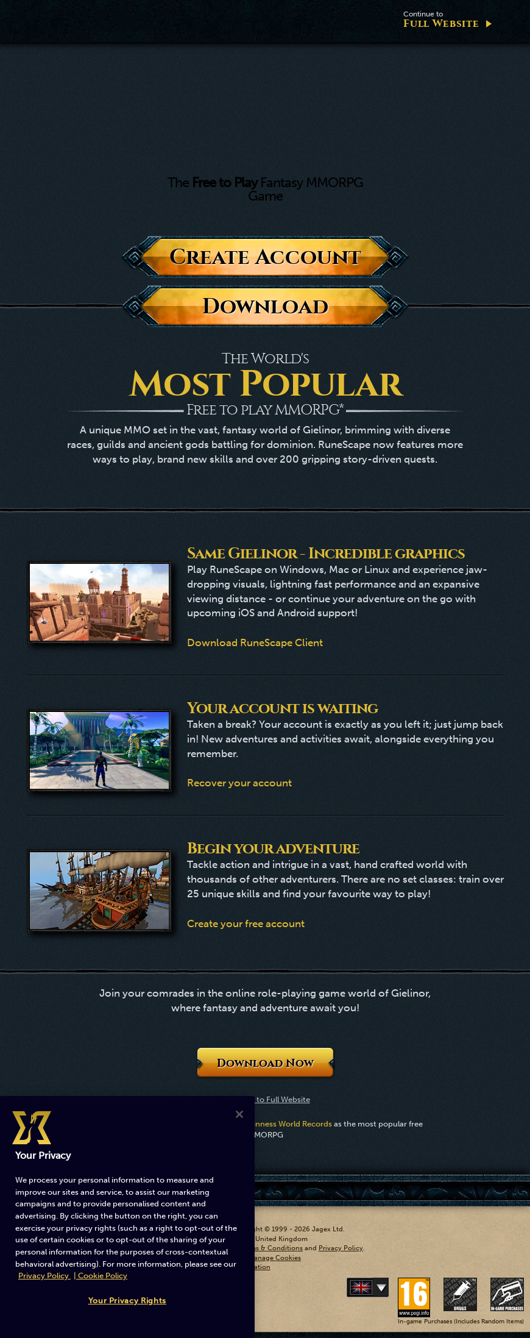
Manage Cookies (274, 1258)
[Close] (239, 1114)
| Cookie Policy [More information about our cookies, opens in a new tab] (100, 1275)
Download (265, 306)
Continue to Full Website (265, 1099)
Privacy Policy (341, 1248)
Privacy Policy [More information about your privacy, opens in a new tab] (44, 1275)
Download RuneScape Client (255, 642)
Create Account (265, 257)
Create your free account (246, 923)
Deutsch (386, 1287)
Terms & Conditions (271, 1248)
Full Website (441, 20)
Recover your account (239, 783)
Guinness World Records (287, 1123)
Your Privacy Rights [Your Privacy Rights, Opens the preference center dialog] (127, 1300)
